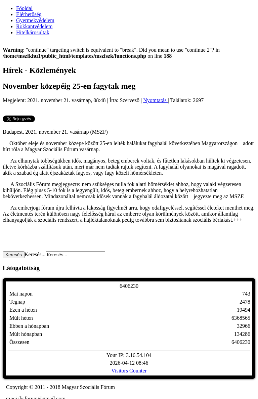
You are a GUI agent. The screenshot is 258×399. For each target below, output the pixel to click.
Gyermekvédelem (35, 20)
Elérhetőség (29, 14)
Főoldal (24, 8)
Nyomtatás (155, 100)
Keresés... (35, 254)
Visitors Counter (128, 370)
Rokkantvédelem (34, 26)
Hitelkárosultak (32, 32)
